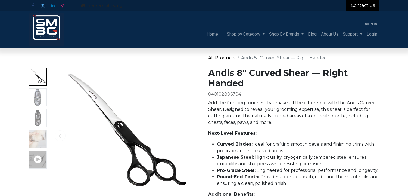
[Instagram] (62, 5)
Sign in (371, 24)
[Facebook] (33, 5)
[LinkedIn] (52, 5)
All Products (221, 57)
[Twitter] (43, 5)
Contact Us (363, 5)
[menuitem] (212, 34)
